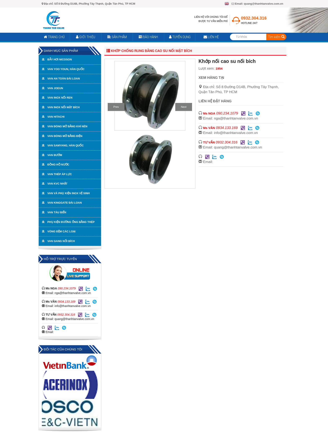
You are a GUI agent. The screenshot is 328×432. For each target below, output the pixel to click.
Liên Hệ (211, 37)
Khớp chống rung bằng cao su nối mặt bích (149, 50)
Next (184, 106)
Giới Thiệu (85, 37)
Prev (116, 106)
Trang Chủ (54, 37)
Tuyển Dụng (180, 37)
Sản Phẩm (117, 37)
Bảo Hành (148, 37)
